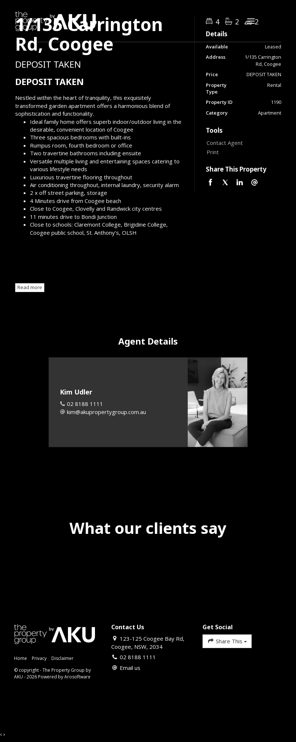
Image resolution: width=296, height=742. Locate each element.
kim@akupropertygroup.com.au (106, 412)
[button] (241, 152)
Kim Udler (76, 391)
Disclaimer (62, 658)
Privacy (39, 658)
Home (20, 658)
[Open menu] (251, 21)
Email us (130, 667)
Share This (227, 641)
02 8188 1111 (85, 403)
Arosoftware (77, 677)
